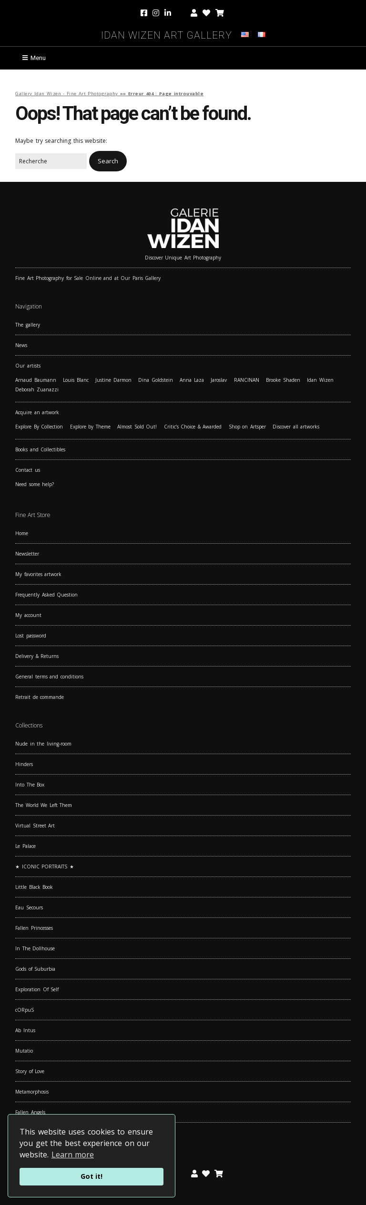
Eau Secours (29, 907)
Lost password (30, 635)
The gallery (27, 324)
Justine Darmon (113, 380)
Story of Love (29, 1071)
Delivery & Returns (37, 656)
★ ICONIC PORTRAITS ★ (44, 866)
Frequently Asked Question (46, 594)
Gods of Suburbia (35, 969)
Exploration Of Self (37, 989)
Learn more (72, 1154)
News (21, 345)
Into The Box (29, 784)
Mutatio (24, 1050)
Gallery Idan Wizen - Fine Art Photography (66, 93)
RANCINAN (246, 380)
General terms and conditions (49, 676)
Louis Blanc (76, 380)
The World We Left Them (43, 805)
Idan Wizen (320, 380)
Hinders (24, 764)
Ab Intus (25, 1030)
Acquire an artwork (37, 412)
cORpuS (24, 1009)
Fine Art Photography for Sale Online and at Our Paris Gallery (88, 278)
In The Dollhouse (35, 948)
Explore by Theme (90, 426)
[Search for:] (51, 161)
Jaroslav (219, 380)
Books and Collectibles (40, 449)
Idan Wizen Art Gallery (166, 33)
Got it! (91, 1176)
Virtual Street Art (35, 825)
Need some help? (34, 484)
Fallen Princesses (34, 928)
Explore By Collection (39, 426)
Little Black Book (34, 887)
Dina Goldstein (155, 380)
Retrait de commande (39, 697)
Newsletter (27, 553)
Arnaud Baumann (35, 380)
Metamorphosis (32, 1091)
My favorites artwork (38, 574)
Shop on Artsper (247, 426)
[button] (108, 161)
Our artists (28, 365)
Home (21, 533)
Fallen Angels (30, 1112)
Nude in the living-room (43, 743)
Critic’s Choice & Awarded (193, 426)
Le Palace (25, 846)
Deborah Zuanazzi (37, 389)
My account (28, 615)
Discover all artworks (296, 426)
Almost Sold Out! (137, 426)
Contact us (27, 470)
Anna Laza (192, 380)
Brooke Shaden (283, 380)
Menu (38, 57)
